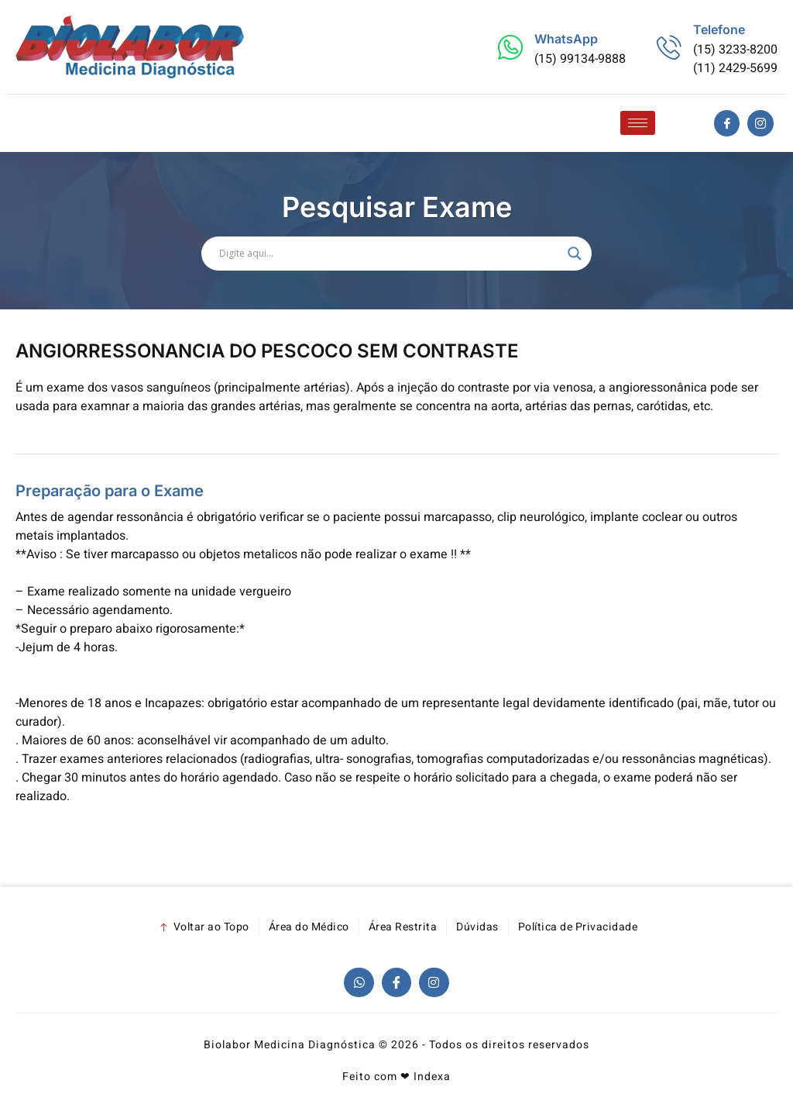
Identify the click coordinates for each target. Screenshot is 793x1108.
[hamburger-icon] (637, 123)
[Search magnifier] (574, 253)
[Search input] (389, 253)
